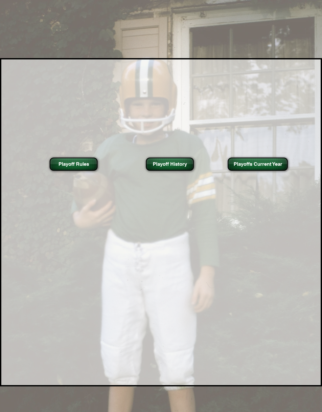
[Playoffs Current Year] (258, 164)
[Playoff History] (170, 164)
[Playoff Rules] (74, 164)
